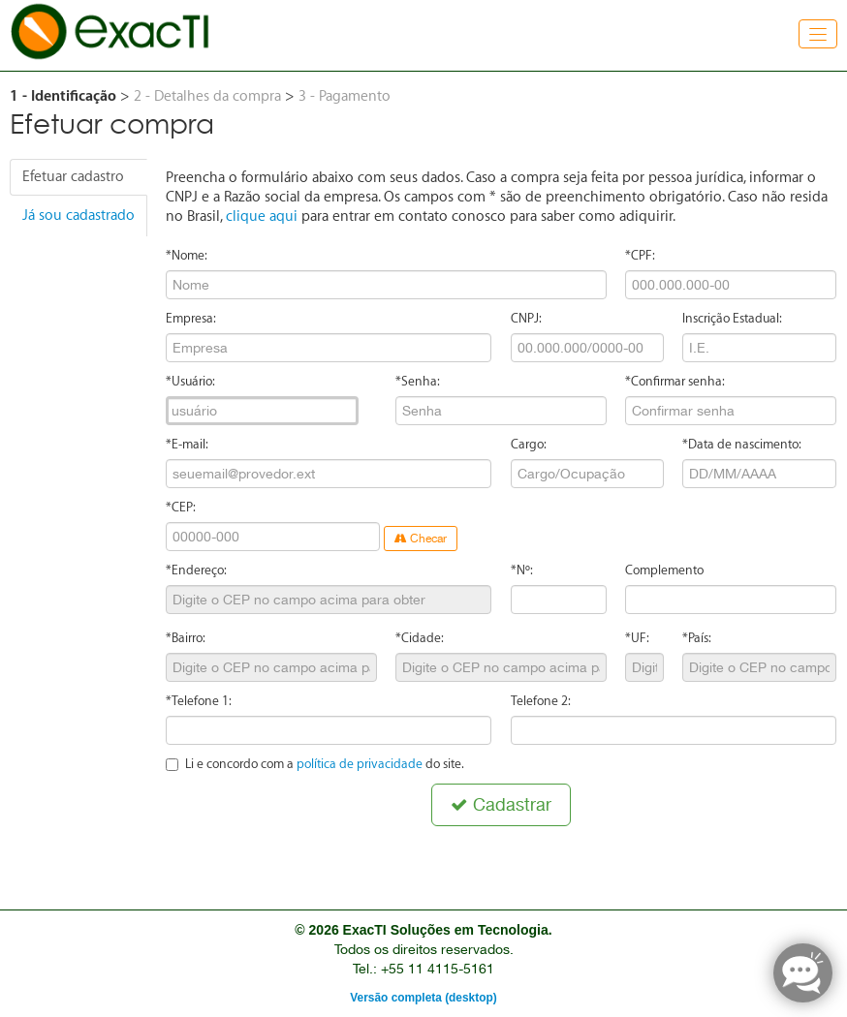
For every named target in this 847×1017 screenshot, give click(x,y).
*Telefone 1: (199, 700)
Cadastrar (501, 804)
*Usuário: (190, 381)
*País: (696, 638)
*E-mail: (187, 444)
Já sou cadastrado (78, 215)
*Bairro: (185, 638)
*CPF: (640, 255)
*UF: (637, 638)
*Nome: (186, 255)
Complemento (664, 570)
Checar (420, 538)
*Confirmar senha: (675, 381)
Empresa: (191, 318)
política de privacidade (360, 763)
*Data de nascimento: (741, 444)
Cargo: (529, 444)
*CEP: (181, 507)
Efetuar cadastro (73, 177)
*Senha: (417, 381)
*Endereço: (196, 570)
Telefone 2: (541, 700)
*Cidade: (419, 638)
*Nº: (522, 570)
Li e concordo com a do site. (315, 763)
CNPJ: (526, 318)
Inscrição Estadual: (732, 318)
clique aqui (262, 216)
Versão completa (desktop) (423, 997)
